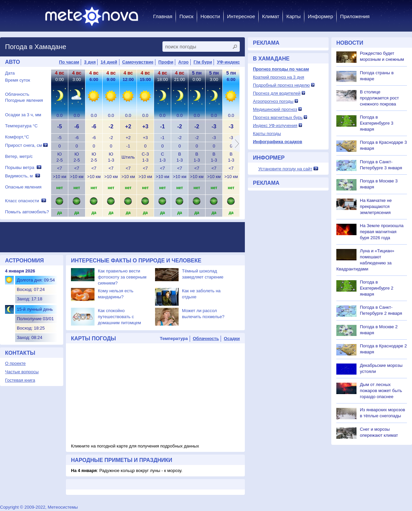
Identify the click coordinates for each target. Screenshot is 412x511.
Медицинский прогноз (275, 109)
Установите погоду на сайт (285, 168)
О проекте (15, 363)
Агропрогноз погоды (273, 101)
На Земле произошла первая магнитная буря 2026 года (382, 231)
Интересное (241, 16)
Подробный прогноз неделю (281, 85)
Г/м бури (202, 62)
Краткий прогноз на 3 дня (278, 77)
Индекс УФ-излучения (275, 125)
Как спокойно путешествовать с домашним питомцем (119, 316)
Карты (293, 16)
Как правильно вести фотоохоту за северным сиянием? (122, 277)
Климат (270, 16)
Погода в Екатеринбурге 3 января (377, 123)
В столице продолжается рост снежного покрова (379, 98)
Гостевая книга (20, 380)
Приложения (355, 16)
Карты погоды (267, 133)
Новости (210, 16)
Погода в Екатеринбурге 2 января (377, 288)
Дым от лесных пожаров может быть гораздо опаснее (381, 390)
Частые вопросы (22, 371)
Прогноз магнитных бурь (278, 117)
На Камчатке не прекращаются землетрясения (376, 206)
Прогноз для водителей (276, 93)
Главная (162, 16)
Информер (320, 16)
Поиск (186, 16)
